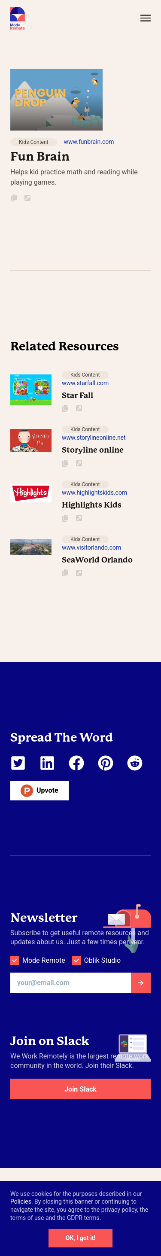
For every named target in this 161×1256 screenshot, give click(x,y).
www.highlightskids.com (94, 492)
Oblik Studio (102, 960)
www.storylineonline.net (94, 437)
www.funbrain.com (89, 141)
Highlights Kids (92, 504)
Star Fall (77, 395)
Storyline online (93, 449)
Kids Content (34, 142)
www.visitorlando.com (91, 547)
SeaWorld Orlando (97, 559)
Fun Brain (40, 156)
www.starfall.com (85, 383)
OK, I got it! (80, 1238)
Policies (20, 1201)
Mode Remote (43, 960)
